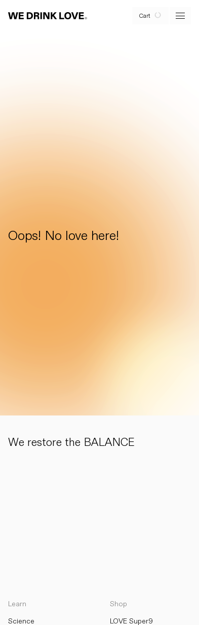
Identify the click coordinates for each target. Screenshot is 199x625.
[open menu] (180, 15)
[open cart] (150, 15)
